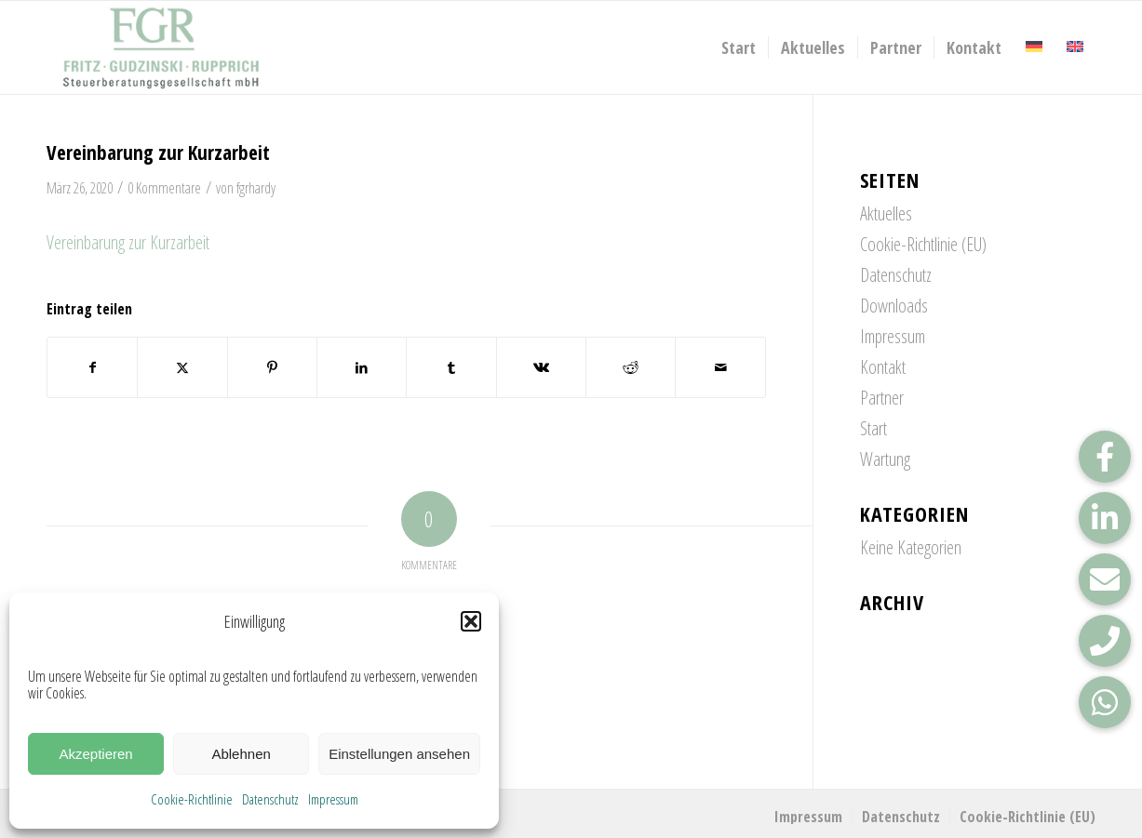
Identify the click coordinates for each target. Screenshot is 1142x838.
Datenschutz (270, 799)
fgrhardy (255, 188)
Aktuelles (886, 213)
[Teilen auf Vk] (541, 367)
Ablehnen (240, 754)
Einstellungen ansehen (399, 754)
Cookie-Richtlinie (192, 799)
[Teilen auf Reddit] (630, 367)
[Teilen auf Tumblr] (451, 367)
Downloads (894, 305)
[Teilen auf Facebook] (92, 367)
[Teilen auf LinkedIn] (361, 367)
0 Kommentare (164, 188)
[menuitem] (738, 47)
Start (873, 428)
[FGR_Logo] (161, 47)
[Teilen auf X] (182, 367)
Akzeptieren (95, 754)
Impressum (333, 799)
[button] (471, 621)
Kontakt (883, 366)
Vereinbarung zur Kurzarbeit (128, 242)
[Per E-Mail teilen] (720, 367)
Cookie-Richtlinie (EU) (923, 244)
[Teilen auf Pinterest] (272, 367)
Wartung (885, 459)
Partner (882, 397)
